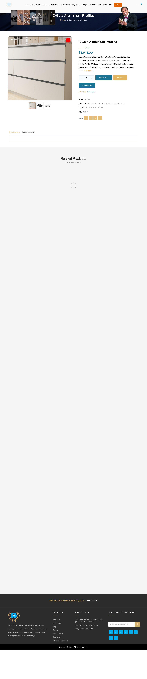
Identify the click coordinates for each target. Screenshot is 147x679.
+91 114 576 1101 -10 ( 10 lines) (86, 654)
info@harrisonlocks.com (84, 658)
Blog (110, 6)
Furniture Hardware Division (105, 104)
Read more (88, 71)
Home (62, 20)
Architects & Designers (70, 6)
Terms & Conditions (60, 670)
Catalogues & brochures (98, 6)
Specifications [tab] (28, 133)
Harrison (87, 100)
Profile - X (121, 104)
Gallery (84, 6)
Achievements (40, 6)
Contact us (57, 652)
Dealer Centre (53, 6)
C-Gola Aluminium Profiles (93, 108)
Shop (118, 6)
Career (55, 659)
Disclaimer (57, 666)
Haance (91, 104)
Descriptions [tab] (14, 133)
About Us (29, 6)
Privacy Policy (58, 663)
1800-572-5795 (92, 629)
